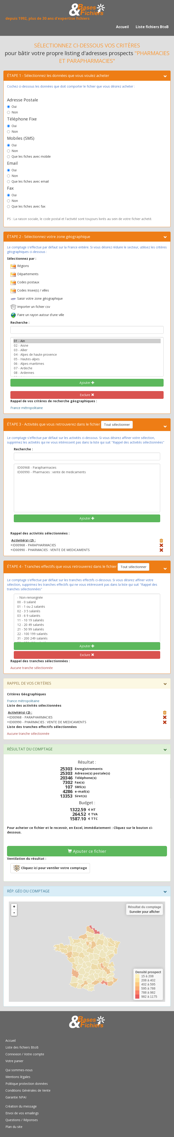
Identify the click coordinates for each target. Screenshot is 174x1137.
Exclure (87, 395)
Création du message (21, 1106)
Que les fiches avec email (28, 181)
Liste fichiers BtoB (152, 26)
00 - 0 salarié (87, 602)
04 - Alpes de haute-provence (87, 354)
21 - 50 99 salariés (87, 629)
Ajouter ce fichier (87, 851)
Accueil (122, 26)
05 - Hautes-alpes (87, 359)
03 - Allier (87, 350)
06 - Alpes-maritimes (87, 363)
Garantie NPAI (15, 1097)
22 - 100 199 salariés (87, 634)
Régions (23, 266)
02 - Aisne (87, 345)
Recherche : (19, 322)
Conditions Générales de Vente (28, 1090)
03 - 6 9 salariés (87, 615)
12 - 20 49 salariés (87, 624)
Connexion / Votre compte (24, 1054)
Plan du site (13, 1127)
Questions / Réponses (21, 1120)
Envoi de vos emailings (22, 1113)
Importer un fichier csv (33, 306)
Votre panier (14, 1061)
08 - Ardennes (87, 372)
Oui (12, 106)
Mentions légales (17, 1077)
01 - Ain (87, 341)
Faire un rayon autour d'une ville (40, 315)
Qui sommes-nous (19, 1070)
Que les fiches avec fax (26, 206)
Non (12, 112)
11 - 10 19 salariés (87, 620)
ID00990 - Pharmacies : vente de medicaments (87, 472)
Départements (28, 274)
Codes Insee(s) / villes (33, 290)
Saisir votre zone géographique (40, 298)
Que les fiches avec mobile (29, 156)
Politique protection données (26, 1083)
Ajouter (87, 382)
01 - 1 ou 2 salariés (87, 606)
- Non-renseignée (87, 597)
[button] (50, 868)
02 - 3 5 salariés (87, 611)
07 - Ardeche (87, 368)
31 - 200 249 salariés (87, 638)
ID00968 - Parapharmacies (87, 467)
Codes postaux (28, 282)
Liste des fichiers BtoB (22, 1047)
